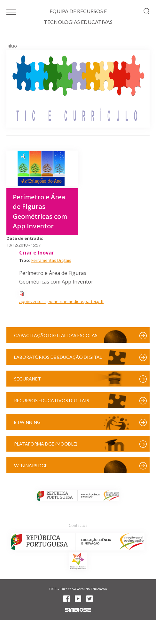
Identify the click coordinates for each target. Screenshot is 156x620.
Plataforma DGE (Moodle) (45, 444)
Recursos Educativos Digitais (51, 400)
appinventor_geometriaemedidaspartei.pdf (61, 301)
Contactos (78, 525)
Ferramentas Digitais (51, 260)
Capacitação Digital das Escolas (56, 335)
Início (11, 46)
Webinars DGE (31, 465)
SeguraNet (27, 378)
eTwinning (27, 422)
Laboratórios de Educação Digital (58, 357)
